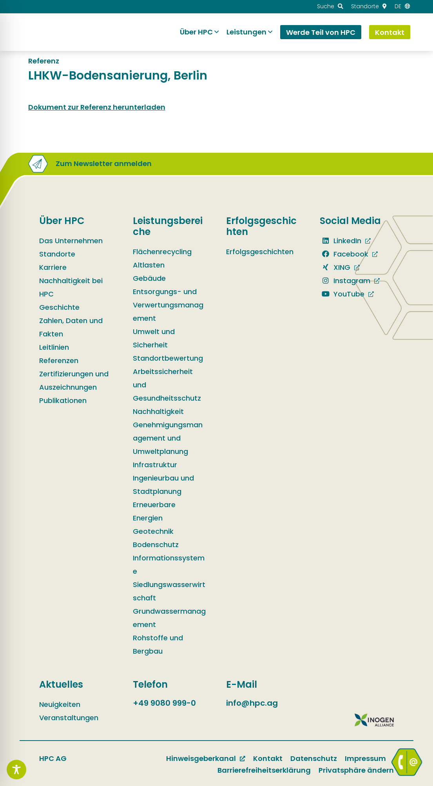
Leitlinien (54, 347)
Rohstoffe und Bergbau (158, 644)
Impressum (365, 758)
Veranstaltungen (68, 718)
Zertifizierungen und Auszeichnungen (74, 380)
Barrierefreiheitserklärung (264, 770)
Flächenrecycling (162, 252)
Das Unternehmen (71, 241)
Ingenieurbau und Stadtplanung (163, 484)
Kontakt (268, 758)
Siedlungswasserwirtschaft (169, 591)
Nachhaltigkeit (158, 411)
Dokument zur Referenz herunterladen (96, 107)
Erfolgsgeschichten (259, 252)
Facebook (344, 254)
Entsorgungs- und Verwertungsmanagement (168, 305)
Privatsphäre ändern (356, 770)
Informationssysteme (169, 564)
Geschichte (59, 307)
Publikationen (63, 400)
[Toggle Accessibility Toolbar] (16, 769)
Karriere (53, 267)
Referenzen (58, 360)
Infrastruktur (155, 465)
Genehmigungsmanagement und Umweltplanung (168, 438)
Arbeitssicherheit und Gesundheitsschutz (167, 385)
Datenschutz (313, 758)
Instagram (345, 280)
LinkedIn (340, 241)
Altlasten (149, 265)
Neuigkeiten (59, 704)
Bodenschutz (156, 544)
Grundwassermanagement (169, 617)
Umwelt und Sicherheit (154, 338)
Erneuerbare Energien (154, 511)
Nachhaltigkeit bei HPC (71, 287)
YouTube (342, 294)
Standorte (57, 254)
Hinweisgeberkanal (201, 758)
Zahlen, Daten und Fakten (71, 327)
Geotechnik (153, 531)
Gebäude (149, 278)
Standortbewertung (168, 358)
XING (335, 267)
